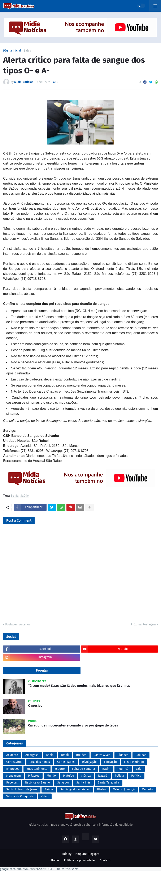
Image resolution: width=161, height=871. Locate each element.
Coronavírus (14, 762)
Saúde (24, 495)
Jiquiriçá (123, 769)
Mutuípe (68, 775)
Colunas (141, 755)
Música (86, 775)
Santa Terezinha (108, 782)
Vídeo (44, 796)
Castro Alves (102, 755)
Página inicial (12, 50)
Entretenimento (37, 769)
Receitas (12, 782)
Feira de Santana (83, 769)
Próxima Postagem (143, 624)
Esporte (60, 769)
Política (136, 775)
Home (55, 860)
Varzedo (147, 789)
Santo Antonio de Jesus (21, 789)
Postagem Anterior (17, 624)
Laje (139, 769)
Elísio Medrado (134, 762)
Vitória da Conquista (20, 796)
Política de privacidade (79, 860)
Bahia (27, 50)
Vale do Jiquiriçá (124, 789)
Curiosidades (66, 762)
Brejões (81, 755)
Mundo (51, 775)
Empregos (12, 769)
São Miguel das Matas (75, 789)
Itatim (106, 769)
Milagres (33, 775)
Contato (105, 860)
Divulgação (89, 762)
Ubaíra (101, 789)
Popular (42, 670)
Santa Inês (83, 782)
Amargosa (32, 755)
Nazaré (103, 775)
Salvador (63, 782)
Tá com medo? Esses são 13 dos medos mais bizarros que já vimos (79, 686)
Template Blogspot (86, 854)
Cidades (123, 755)
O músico (35, 705)
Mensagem (13, 775)
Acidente (12, 755)
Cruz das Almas (40, 762)
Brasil (65, 755)
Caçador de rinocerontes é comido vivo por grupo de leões (73, 725)
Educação (110, 762)
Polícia (119, 775)
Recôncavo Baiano (37, 782)
